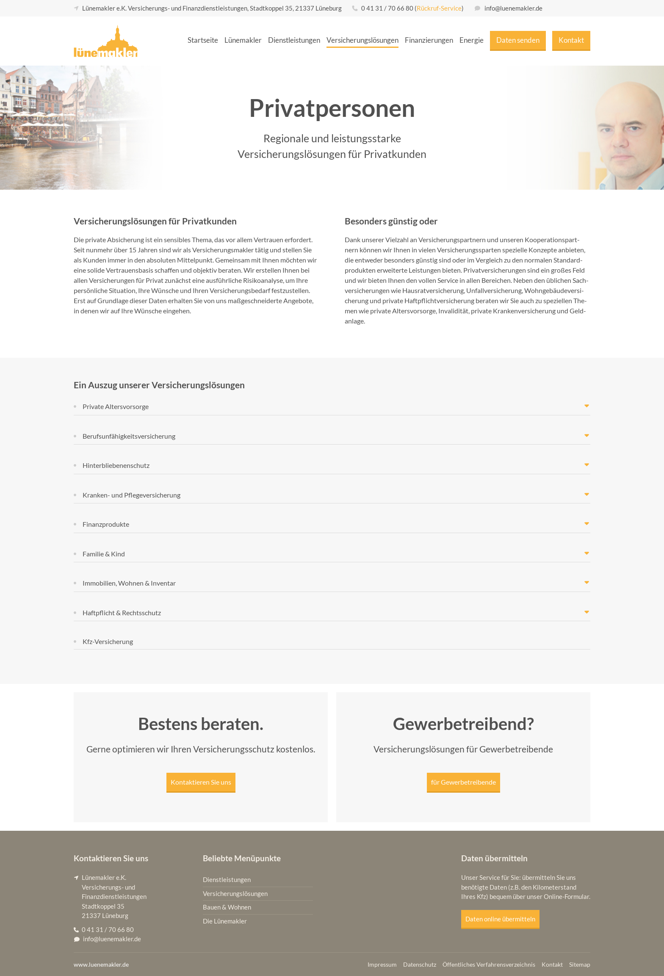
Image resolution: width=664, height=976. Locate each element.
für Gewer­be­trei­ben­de (463, 782)
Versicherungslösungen (235, 893)
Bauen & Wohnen (227, 907)
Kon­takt (571, 40)
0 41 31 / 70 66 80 (387, 8)
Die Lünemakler (225, 921)
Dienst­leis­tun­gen (294, 40)
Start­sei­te (203, 40)
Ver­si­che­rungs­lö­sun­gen (362, 40)
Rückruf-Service (439, 8)
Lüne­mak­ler (243, 40)
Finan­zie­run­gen (429, 40)
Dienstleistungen (227, 880)
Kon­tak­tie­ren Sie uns (201, 782)
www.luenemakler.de (101, 964)
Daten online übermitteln (500, 919)
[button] (332, 406)
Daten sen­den (518, 40)
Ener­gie (471, 40)
